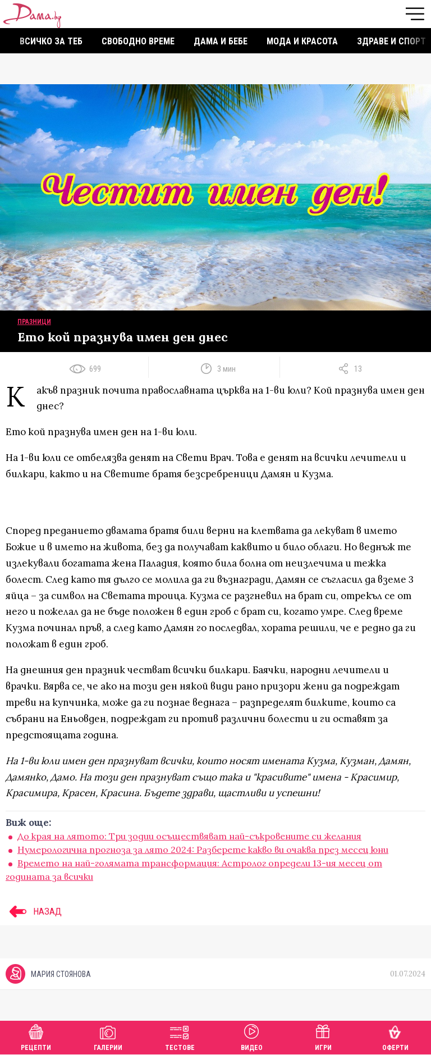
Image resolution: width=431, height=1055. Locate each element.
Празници (34, 322)
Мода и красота (302, 41)
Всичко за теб (51, 41)
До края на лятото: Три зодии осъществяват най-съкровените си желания (189, 836)
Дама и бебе (220, 41)
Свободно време (138, 41)
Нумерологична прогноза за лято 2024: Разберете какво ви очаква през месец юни (202, 849)
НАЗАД (34, 911)
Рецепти (36, 1036)
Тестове (180, 1036)
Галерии (108, 1036)
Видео (252, 1036)
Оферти (395, 1036)
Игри (323, 1036)
